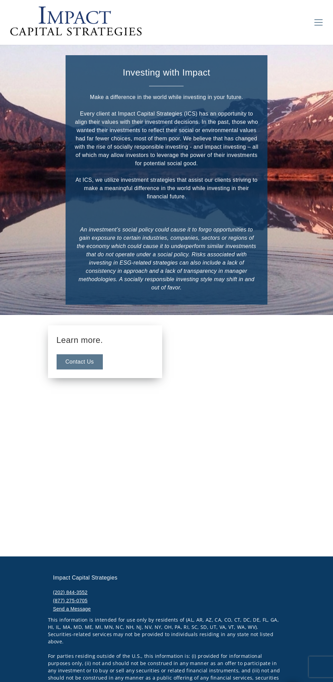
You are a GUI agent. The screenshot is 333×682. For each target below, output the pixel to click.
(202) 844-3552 (70, 592)
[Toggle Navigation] (318, 22)
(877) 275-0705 (70, 600)
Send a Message (72, 609)
